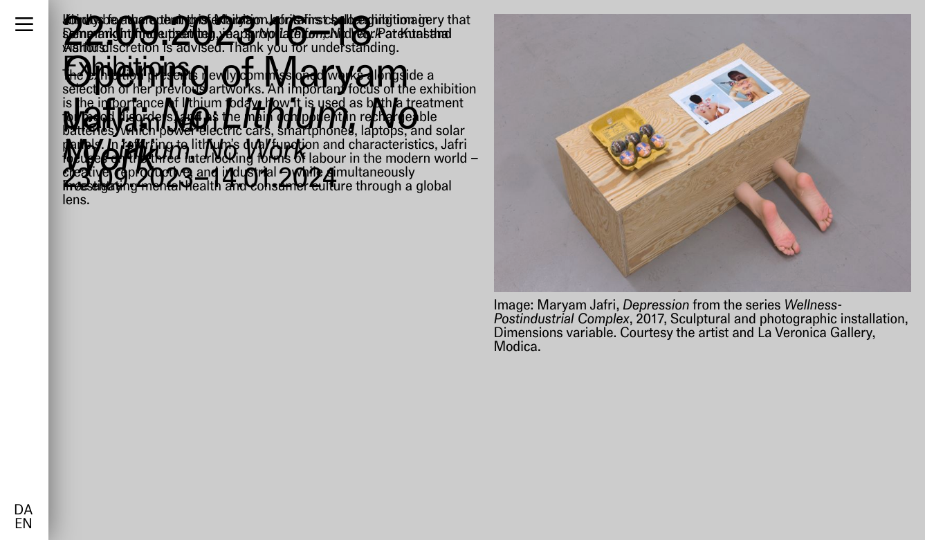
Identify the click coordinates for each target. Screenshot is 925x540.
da (23, 511)
